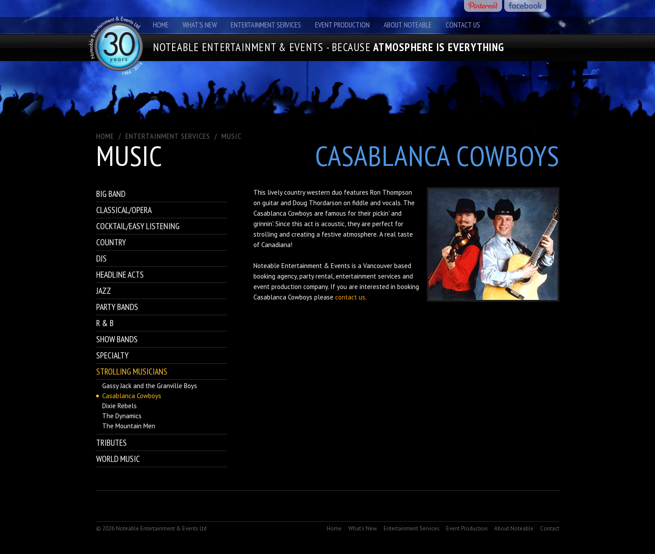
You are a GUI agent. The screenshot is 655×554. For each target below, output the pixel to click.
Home (161, 25)
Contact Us (463, 25)
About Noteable (408, 25)
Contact (549, 528)
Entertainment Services (266, 25)
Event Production (342, 25)
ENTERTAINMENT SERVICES (167, 136)
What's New (200, 25)
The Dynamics (122, 416)
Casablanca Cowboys (131, 396)
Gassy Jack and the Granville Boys (149, 386)
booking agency (275, 276)
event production (277, 286)
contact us (350, 297)
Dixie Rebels (119, 406)
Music (232, 136)
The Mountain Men (128, 426)
